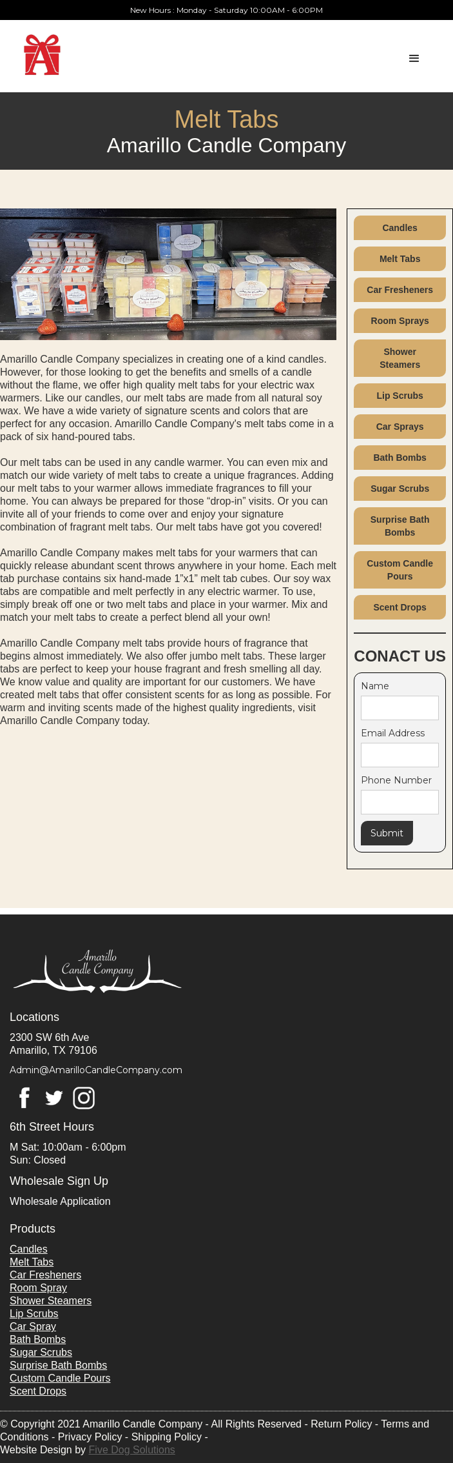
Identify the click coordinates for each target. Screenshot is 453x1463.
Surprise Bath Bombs (400, 526)
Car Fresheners (400, 290)
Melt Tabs (400, 259)
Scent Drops (399, 607)
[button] (424, 49)
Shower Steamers (400, 358)
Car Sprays (400, 426)
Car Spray (33, 1326)
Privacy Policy (90, 1436)
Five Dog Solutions (132, 1449)
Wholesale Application (60, 1201)
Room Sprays (400, 321)
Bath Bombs (399, 457)
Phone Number (396, 780)
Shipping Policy (166, 1436)
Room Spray (38, 1287)
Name (375, 686)
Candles (399, 228)
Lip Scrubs (399, 395)
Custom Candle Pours (400, 569)
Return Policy (341, 1423)
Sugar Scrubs (400, 488)
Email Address (393, 733)
